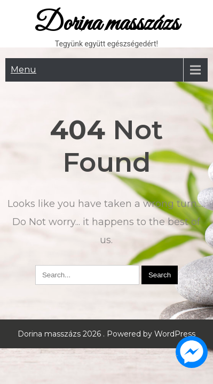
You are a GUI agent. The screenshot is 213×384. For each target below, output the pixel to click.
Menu (23, 70)
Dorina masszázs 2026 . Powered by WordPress (106, 334)
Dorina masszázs (106, 24)
